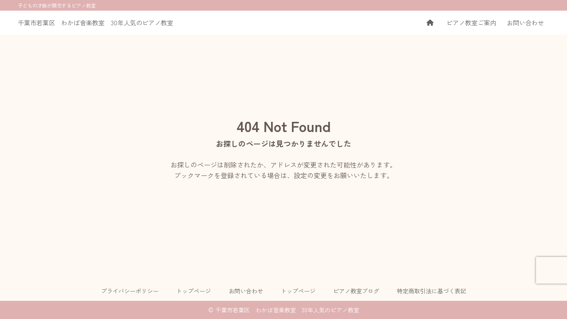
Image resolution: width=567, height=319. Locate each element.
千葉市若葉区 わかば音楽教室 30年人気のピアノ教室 (95, 22)
